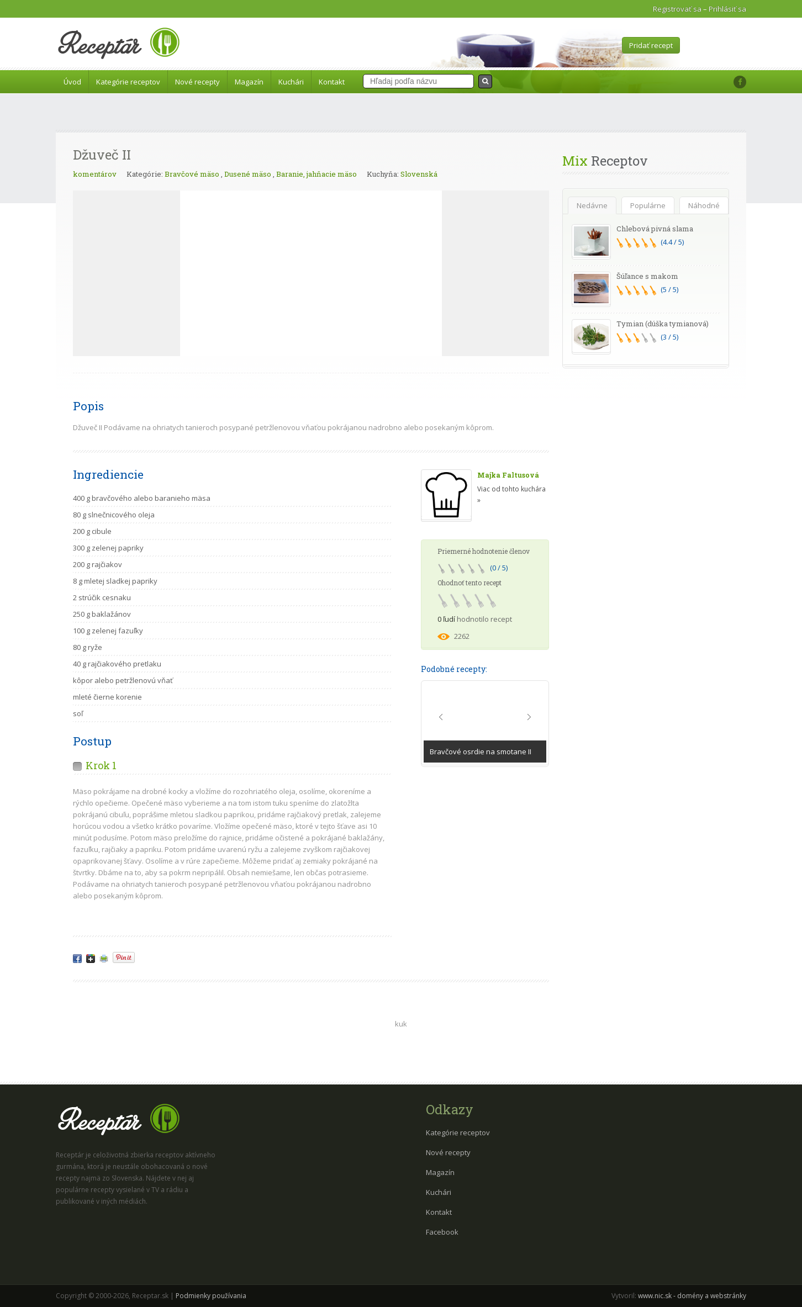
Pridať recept (651, 45)
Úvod (72, 82)
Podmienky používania (211, 1295)
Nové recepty (197, 82)
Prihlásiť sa (727, 9)
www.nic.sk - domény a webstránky (692, 1295)
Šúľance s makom (647, 276)
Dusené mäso (247, 174)
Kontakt (332, 82)
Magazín (249, 82)
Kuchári (291, 82)
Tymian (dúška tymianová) (662, 324)
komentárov (95, 174)
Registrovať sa (677, 9)
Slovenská (418, 174)
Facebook (442, 1232)
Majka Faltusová (508, 474)
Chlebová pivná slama (654, 229)
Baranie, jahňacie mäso (316, 174)
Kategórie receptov (128, 82)
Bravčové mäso (192, 174)
